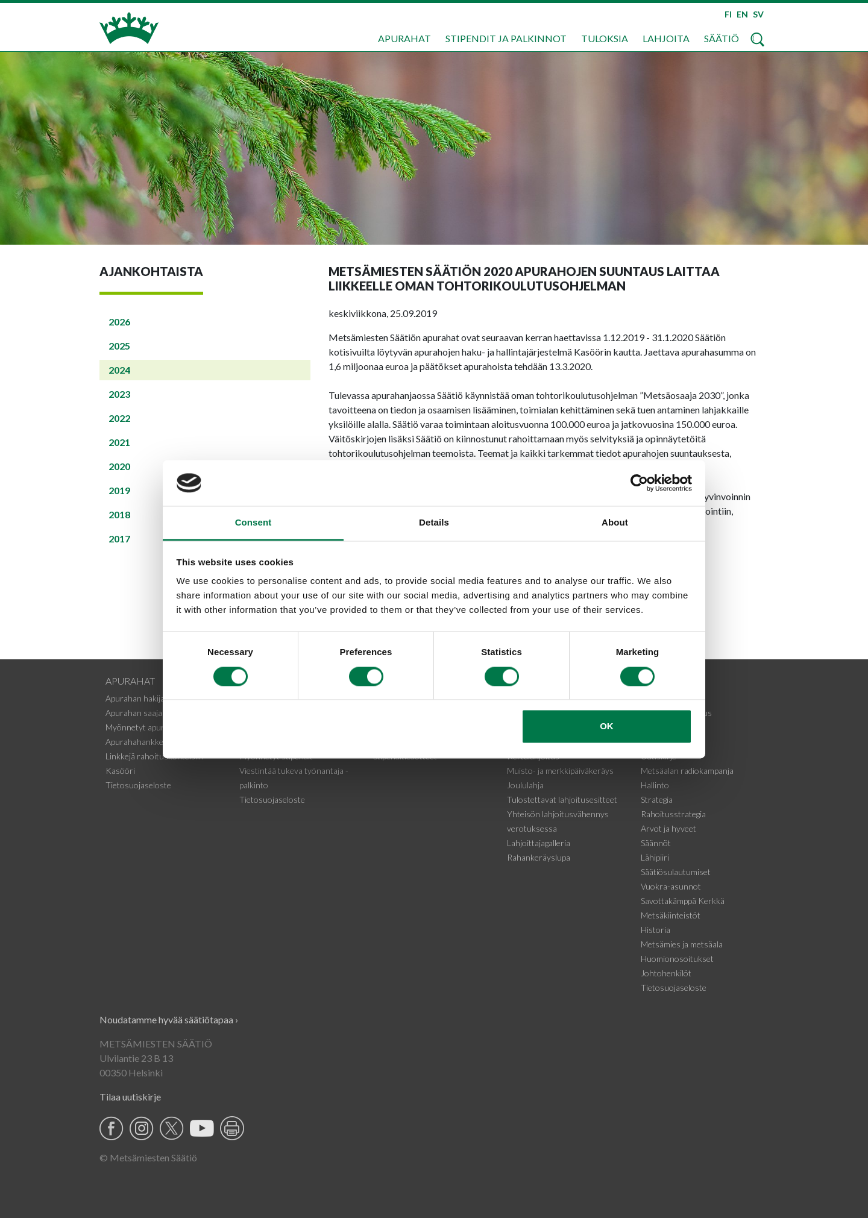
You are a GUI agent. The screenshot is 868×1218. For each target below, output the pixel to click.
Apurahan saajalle (137, 713)
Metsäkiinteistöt (670, 915)
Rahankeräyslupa (538, 857)
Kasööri (120, 770)
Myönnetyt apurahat (143, 727)
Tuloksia (604, 38)
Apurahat (404, 38)
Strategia (657, 799)
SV (758, 14)
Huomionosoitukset (677, 958)
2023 (119, 394)
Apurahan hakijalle (138, 698)
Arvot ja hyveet (668, 828)
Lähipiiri (655, 857)
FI (728, 14)
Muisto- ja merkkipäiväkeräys (560, 770)
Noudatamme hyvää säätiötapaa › (168, 1019)
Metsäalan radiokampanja (687, 770)
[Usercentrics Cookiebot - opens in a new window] (639, 483)
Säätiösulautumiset (676, 872)
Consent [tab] (253, 523)
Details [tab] (434, 523)
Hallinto (655, 785)
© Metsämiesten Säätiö (148, 1157)
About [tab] (615, 523)
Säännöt (656, 843)
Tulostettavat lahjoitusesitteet (562, 799)
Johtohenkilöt (666, 973)
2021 (119, 442)
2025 (119, 345)
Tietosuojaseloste (138, 785)
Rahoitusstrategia (673, 814)
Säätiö (721, 38)
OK (607, 726)
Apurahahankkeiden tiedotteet (160, 741)
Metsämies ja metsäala (682, 944)
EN (742, 14)
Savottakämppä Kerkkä (683, 901)
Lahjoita (666, 38)
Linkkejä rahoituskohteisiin (154, 756)
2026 (119, 321)
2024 (119, 369)
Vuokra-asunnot (671, 886)
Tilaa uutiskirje (130, 1096)
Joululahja (525, 785)
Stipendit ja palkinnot (506, 38)
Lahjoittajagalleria (538, 843)
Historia (655, 929)
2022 (119, 418)
